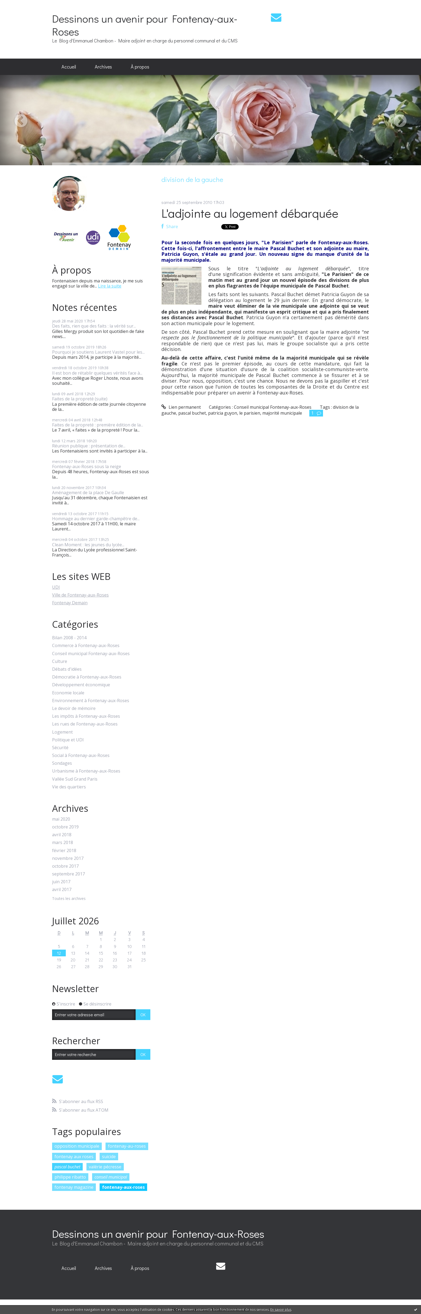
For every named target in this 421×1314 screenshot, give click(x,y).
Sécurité (60, 747)
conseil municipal (111, 1177)
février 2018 (64, 850)
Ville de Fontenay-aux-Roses (80, 595)
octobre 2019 (65, 827)
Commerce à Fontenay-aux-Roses (85, 645)
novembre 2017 (68, 858)
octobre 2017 (65, 866)
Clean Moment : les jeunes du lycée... (88, 545)
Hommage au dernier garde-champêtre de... (96, 519)
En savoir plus (280, 1309)
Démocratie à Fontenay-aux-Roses (86, 677)
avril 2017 (61, 889)
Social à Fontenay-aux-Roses (81, 755)
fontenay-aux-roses (123, 1187)
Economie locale (68, 692)
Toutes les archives (69, 898)
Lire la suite (109, 286)
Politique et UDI (68, 739)
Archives (103, 66)
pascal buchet (67, 1167)
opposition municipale (77, 1146)
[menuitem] (68, 67)
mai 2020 (61, 819)
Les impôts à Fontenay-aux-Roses (86, 716)
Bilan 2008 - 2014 (69, 637)
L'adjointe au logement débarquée (249, 213)
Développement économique (81, 684)
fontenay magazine (74, 1187)
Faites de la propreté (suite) (79, 399)
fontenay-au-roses (127, 1146)
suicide (109, 1156)
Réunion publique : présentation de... (88, 446)
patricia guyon (222, 413)
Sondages (62, 763)
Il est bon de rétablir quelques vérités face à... (97, 373)
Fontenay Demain (70, 603)
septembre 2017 (68, 874)
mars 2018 (62, 842)
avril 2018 (61, 834)
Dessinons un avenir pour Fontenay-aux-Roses (144, 24)
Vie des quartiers (69, 786)
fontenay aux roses (74, 1156)
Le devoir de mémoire (74, 708)
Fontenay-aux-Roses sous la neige (86, 466)
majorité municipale (282, 413)
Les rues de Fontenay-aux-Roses (85, 724)
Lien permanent (181, 407)
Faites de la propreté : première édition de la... (97, 425)
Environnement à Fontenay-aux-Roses (90, 700)
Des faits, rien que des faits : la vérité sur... (94, 326)
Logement (62, 732)
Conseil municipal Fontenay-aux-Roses (91, 653)
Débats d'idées (67, 669)
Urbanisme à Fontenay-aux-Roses (86, 771)
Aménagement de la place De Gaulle (88, 493)
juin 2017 (61, 881)
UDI (56, 587)
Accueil (68, 66)
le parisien (249, 413)
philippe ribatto (70, 1177)
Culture (59, 661)
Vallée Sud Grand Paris (74, 779)
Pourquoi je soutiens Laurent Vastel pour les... (98, 352)
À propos (140, 66)
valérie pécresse (105, 1167)
